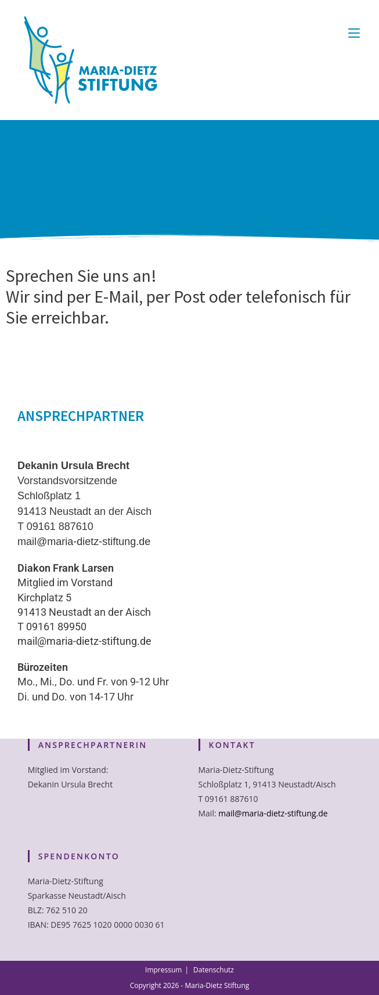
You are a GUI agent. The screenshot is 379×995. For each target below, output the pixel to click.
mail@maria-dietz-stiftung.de (83, 541)
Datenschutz (213, 970)
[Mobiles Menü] (354, 32)
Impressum (163, 970)
